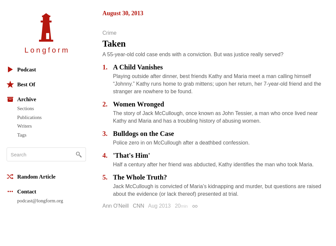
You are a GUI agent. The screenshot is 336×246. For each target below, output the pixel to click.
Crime (109, 33)
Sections (25, 108)
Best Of (21, 84)
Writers (24, 126)
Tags (21, 135)
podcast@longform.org (40, 200)
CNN (138, 206)
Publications (29, 117)
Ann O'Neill (115, 206)
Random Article (31, 176)
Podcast (21, 69)
